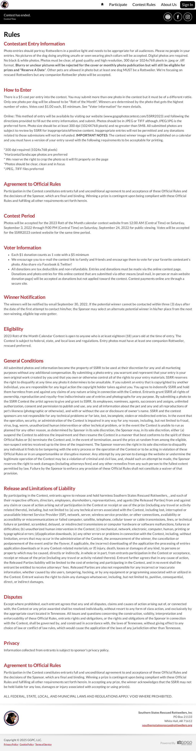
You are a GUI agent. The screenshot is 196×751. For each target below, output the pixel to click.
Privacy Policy (11, 744)
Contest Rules (144, 4)
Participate (118, 4)
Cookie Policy (27, 744)
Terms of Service (43, 744)
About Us (169, 4)
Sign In (187, 4)
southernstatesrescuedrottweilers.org (167, 725)
